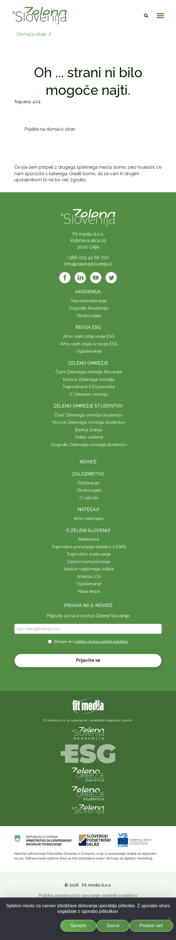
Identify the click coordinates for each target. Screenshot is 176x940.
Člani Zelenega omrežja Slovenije (89, 371)
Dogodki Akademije (88, 308)
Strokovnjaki (89, 315)
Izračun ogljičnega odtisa (89, 568)
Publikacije (88, 483)
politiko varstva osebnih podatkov (101, 642)
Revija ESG (88, 327)
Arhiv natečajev (89, 518)
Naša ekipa (89, 591)
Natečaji (88, 509)
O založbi (88, 497)
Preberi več (151, 925)
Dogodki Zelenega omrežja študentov (89, 444)
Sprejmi (78, 925)
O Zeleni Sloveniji (88, 530)
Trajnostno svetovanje (89, 554)
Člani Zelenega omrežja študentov (88, 415)
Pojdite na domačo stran (49, 129)
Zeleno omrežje (88, 363)
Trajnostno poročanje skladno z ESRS (88, 546)
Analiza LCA (89, 576)
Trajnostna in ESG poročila (89, 386)
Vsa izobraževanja (89, 300)
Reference (88, 539)
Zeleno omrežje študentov (88, 406)
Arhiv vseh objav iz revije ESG (89, 343)
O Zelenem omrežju (88, 394)
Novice (88, 462)
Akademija (88, 291)
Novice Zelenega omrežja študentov (88, 422)
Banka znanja (88, 429)
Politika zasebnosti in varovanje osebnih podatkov (88, 895)
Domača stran (31, 34)
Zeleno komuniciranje (88, 561)
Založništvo (88, 474)
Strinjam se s (91, 642)
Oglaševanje (88, 351)
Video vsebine (89, 437)
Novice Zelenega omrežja (89, 379)
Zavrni (112, 925)
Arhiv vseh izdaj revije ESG (89, 336)
